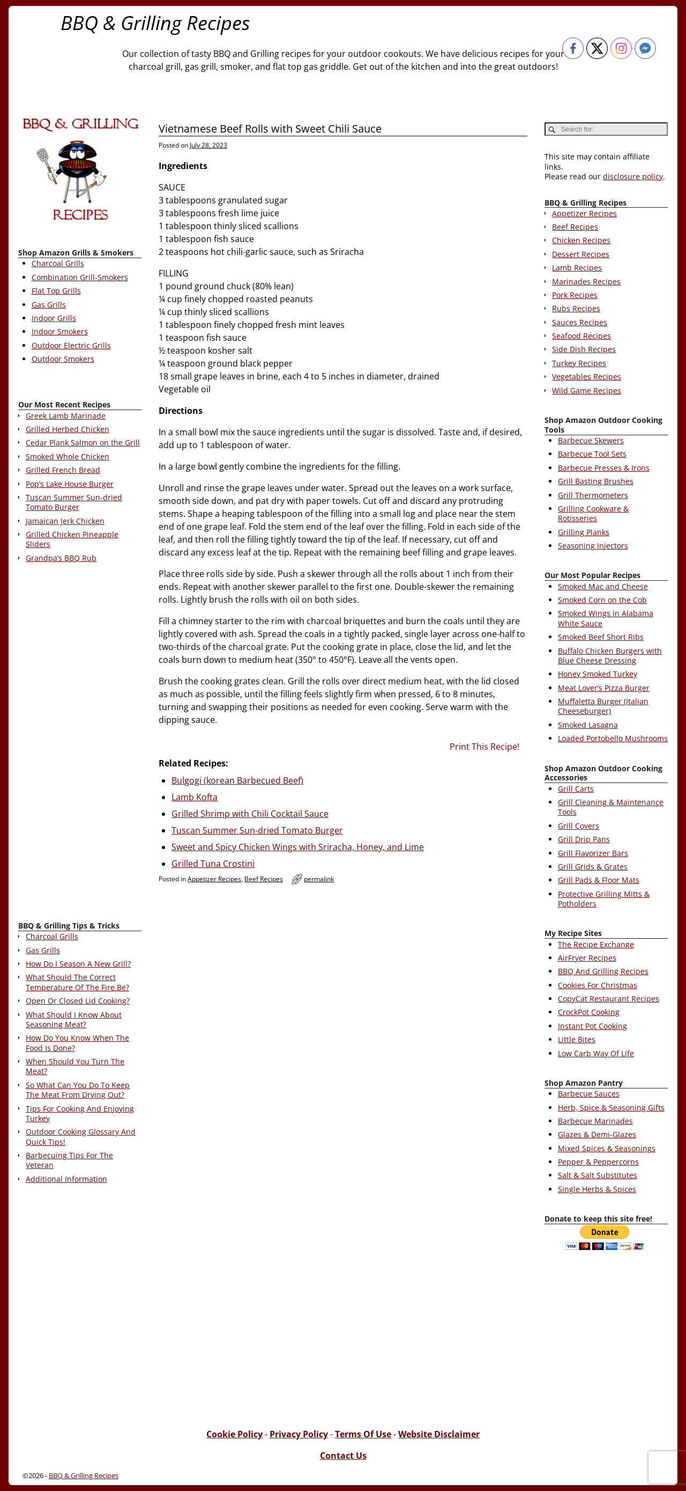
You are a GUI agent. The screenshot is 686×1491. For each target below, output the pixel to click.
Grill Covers (578, 826)
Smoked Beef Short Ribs (601, 637)
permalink (319, 878)
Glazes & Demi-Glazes (597, 1134)
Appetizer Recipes (214, 878)
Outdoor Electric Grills (71, 345)
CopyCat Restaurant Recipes (608, 998)
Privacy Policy (299, 1434)
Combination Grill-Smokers (80, 277)
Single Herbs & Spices (597, 1189)
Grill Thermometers (593, 495)
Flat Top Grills (56, 291)
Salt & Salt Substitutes (597, 1175)
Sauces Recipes (579, 322)
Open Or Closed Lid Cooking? (78, 1001)
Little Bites (576, 1039)
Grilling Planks (583, 532)
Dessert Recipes (580, 254)
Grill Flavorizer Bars (593, 853)
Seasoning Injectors (593, 545)
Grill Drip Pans (584, 839)
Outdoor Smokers (63, 359)
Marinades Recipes (586, 281)
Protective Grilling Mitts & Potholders (604, 899)
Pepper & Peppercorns (598, 1162)
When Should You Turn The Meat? (75, 1066)
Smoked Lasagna (588, 725)
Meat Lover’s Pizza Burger (604, 688)
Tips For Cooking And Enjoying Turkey (80, 1113)
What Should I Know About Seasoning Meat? (74, 1019)
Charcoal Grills (58, 263)
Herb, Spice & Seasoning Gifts (611, 1107)
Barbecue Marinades (595, 1121)
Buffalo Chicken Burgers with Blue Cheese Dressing (610, 656)
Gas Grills (49, 304)
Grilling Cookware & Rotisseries (593, 513)
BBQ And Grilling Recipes (603, 971)
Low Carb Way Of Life (596, 1053)
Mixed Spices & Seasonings (606, 1148)
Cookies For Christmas (597, 985)
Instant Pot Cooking (592, 1026)
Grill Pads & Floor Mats (598, 880)
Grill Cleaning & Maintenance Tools (610, 807)
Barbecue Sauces (589, 1093)
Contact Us (343, 1455)
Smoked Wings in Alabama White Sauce (605, 618)
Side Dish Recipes (584, 349)
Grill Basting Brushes (595, 481)
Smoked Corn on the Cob (602, 600)
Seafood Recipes (581, 336)
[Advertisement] (79, 744)
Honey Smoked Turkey (597, 674)
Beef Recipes (263, 878)
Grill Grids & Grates (593, 866)
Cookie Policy (234, 1434)
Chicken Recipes (581, 240)
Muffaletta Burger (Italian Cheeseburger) (603, 706)
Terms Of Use (363, 1434)
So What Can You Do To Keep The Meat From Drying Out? (78, 1090)
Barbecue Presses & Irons (604, 468)
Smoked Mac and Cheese (603, 586)
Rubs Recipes (576, 308)
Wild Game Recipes (586, 390)
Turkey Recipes (579, 363)
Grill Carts (576, 789)
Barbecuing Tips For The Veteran (69, 1160)
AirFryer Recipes (587, 958)
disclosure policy (633, 176)
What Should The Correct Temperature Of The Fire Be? (77, 982)
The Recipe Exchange (596, 944)
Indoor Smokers (60, 331)
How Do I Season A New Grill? (78, 964)
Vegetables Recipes (586, 376)
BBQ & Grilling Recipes (155, 23)
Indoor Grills (54, 318)
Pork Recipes (575, 295)
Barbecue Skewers (591, 440)
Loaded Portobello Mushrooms (613, 738)
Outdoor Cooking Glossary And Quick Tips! (81, 1136)
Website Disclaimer (439, 1434)
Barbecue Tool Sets (592, 454)
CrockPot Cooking (589, 1012)
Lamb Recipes (577, 267)
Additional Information (66, 1179)
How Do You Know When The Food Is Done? (77, 1043)
